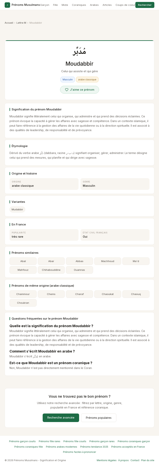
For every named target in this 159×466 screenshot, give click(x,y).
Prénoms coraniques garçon (134, 441)
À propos (123, 460)
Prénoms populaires (98, 417)
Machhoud (107, 261)
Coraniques (79, 4)
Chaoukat (108, 294)
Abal (23, 261)
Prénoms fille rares (49, 441)
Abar (51, 261)
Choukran (23, 302)
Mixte (65, 4)
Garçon (44, 4)
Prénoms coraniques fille (28, 446)
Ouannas (79, 269)
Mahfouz (23, 269)
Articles (107, 4)
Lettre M (21, 22)
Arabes (94, 4)
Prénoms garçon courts (22, 441)
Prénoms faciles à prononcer (79, 452)
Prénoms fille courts (74, 441)
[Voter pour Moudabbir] (79, 90)
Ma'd (136, 261)
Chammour (23, 294)
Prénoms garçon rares (102, 441)
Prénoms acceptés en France (128, 446)
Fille (55, 4)
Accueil (9, 22)
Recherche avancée (60, 417)
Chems (51, 294)
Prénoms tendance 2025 (94, 446)
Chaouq (136, 294)
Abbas (79, 261)
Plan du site (147, 460)
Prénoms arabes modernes (61, 446)
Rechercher (145, 4)
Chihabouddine (51, 269)
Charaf (79, 294)
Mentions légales (107, 460)
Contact (134, 460)
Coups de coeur (125, 4)
